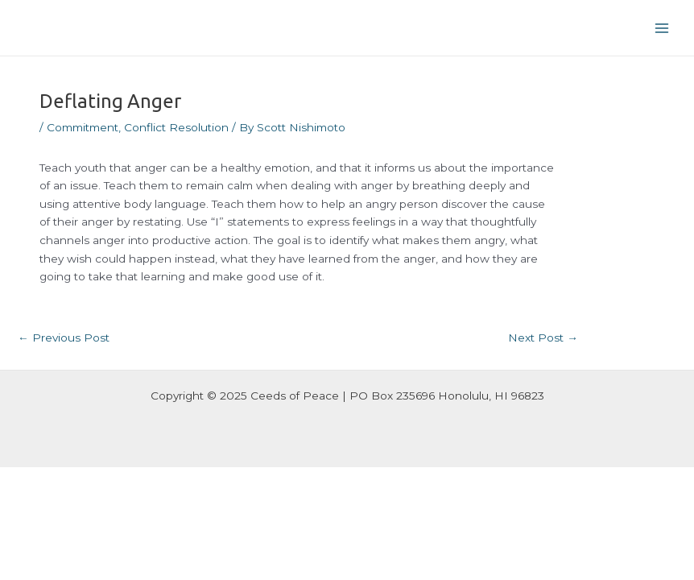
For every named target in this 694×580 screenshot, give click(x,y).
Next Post (543, 337)
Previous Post (63, 337)
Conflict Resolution (176, 127)
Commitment (82, 127)
